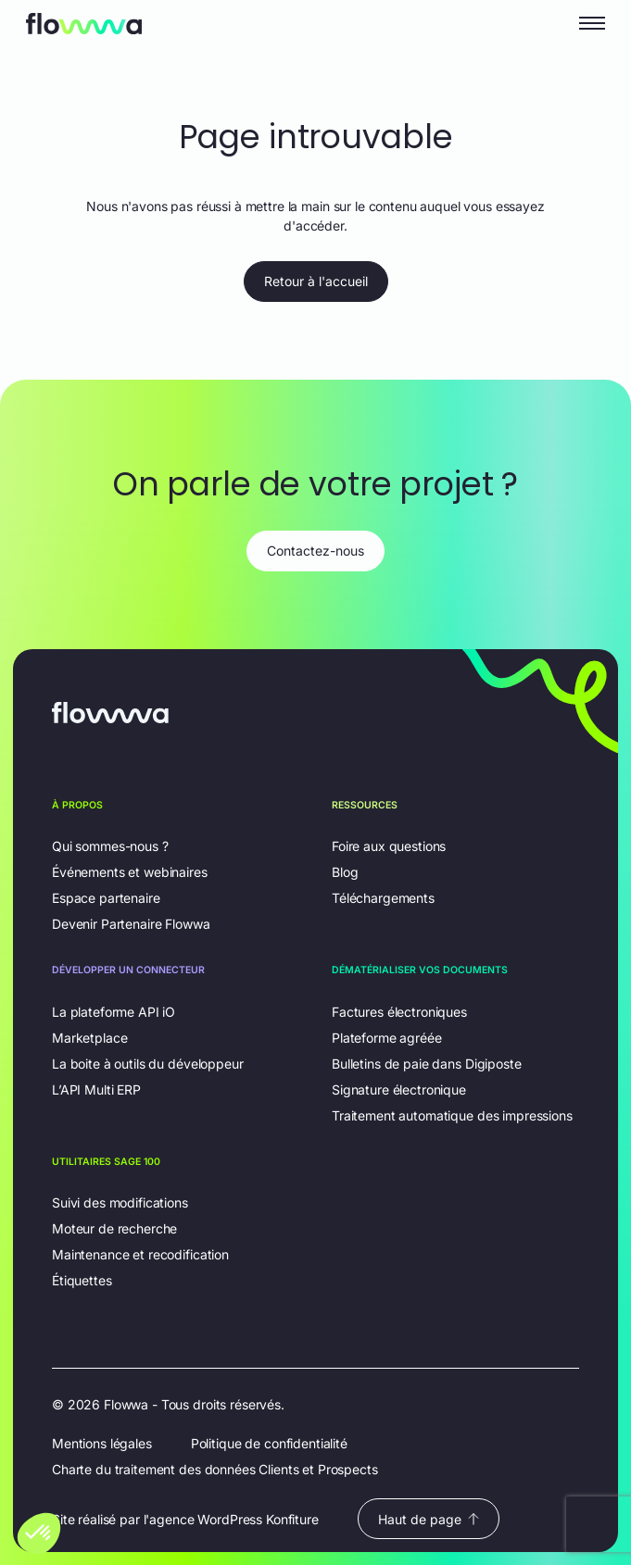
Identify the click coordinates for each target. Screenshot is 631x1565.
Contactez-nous (315, 550)
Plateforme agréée (387, 1037)
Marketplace (89, 1037)
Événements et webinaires (130, 872)
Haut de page (428, 1519)
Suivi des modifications (120, 1202)
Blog (345, 872)
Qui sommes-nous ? (110, 846)
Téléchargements (383, 898)
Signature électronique (399, 1089)
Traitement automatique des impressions (452, 1115)
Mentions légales (102, 1443)
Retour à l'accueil (316, 281)
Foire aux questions (389, 846)
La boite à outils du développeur (148, 1063)
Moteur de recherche (114, 1228)
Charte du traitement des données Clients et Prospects (215, 1469)
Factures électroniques (399, 1012)
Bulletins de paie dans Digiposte (427, 1063)
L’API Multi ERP (96, 1089)
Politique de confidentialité (269, 1443)
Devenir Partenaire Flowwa (131, 924)
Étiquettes (82, 1280)
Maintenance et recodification (140, 1254)
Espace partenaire (106, 898)
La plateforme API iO (113, 1012)
